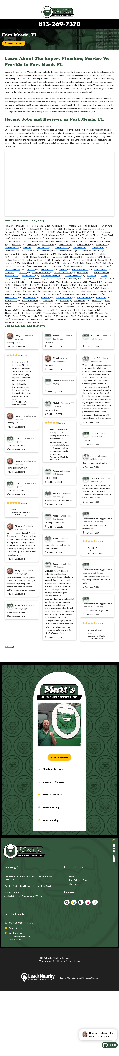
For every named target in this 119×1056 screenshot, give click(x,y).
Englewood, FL (11, 247)
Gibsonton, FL (47, 250)
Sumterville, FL (73, 306)
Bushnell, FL (47, 232)
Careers (73, 884)
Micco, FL (91, 275)
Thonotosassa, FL (12, 313)
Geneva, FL (31, 250)
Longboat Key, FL (80, 269)
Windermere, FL (38, 319)
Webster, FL (50, 316)
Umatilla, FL (84, 313)
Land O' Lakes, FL (12, 269)
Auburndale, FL (90, 225)
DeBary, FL (61, 241)
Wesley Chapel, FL (86, 316)
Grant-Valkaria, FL (66, 250)
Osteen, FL (18, 288)
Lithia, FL (63, 269)
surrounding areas (43, 876)
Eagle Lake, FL (66, 244)
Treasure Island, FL (51, 313)
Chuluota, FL (17, 235)
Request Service (17, 928)
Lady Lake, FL (11, 263)
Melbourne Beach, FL (50, 275)
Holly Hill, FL (19, 257)
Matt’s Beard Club (78, 880)
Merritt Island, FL (73, 275)
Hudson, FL (75, 257)
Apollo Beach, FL (38, 225)
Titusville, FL (31, 313)
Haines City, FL (45, 253)
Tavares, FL (49, 310)
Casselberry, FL (64, 232)
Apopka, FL (57, 225)
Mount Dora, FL (54, 278)
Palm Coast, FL (68, 288)
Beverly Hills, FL (52, 229)
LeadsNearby (92, 977)
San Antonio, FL (84, 297)
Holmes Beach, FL (38, 257)
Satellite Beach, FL (30, 300)
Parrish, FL (18, 291)
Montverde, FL (35, 278)
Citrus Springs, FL (36, 235)
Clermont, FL (74, 235)
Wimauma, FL (18, 319)
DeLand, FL (77, 241)
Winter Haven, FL (80, 319)
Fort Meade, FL (79, 247)
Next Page (9, 646)
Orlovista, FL (84, 285)
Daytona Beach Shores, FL (39, 241)
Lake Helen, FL (68, 263)
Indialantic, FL (93, 257)
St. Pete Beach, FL (13, 306)
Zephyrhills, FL (32, 322)
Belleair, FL (34, 229)
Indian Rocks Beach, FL (62, 260)
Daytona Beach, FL (13, 241)
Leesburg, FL (47, 269)
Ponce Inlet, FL (11, 294)
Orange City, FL (48, 285)
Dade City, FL (76, 238)
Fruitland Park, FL (13, 250)
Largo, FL (31, 269)
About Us (73, 876)
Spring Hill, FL (82, 303)
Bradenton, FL (70, 229)
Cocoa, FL (90, 235)
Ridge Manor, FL (94, 294)
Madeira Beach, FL (40, 272)
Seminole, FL (79, 300)
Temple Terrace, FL (68, 310)
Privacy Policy (64, 961)
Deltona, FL (94, 241)
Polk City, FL (103, 291)
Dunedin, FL (32, 244)
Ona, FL (32, 285)
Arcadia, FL (74, 225)
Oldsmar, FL (18, 285)
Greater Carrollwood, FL (91, 250)
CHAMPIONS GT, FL (85, 232)
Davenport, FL (94, 238)
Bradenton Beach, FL (92, 229)
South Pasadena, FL (62, 303)
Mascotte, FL (11, 275)
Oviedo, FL (33, 288)
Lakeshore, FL (77, 266)
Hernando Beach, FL (84, 253)
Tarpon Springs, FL (29, 310)
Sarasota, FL (10, 300)
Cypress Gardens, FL (55, 238)
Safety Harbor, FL (64, 297)
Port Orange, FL (30, 294)
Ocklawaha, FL (77, 282)
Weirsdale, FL (67, 316)
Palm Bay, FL (49, 288)
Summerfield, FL (55, 306)
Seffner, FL (64, 300)
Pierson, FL (33, 291)
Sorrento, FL (21, 303)
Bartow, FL (18, 229)
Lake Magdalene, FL (89, 263)
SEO (81, 977)
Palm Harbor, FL (87, 288)
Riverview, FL (11, 297)
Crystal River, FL (34, 238)
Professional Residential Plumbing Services (33, 886)
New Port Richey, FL (95, 278)
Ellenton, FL (101, 244)
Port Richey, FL (50, 294)
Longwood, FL (100, 269)
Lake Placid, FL (20, 266)
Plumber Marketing (68, 977)
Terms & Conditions (48, 961)
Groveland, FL (11, 253)
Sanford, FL (101, 297)
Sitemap (76, 961)
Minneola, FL (18, 278)
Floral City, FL (61, 247)
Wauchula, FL (34, 316)
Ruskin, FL (45, 297)
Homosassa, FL (58, 257)
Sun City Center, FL (94, 306)
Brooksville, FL (28, 232)
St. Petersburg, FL (34, 306)
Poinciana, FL (87, 291)
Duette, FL (16, 244)
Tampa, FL (9, 310)
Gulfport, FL (27, 253)
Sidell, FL (96, 300)
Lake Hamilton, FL (49, 263)
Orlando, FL (65, 285)
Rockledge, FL (29, 297)
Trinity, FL (69, 313)
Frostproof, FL (98, 247)
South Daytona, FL (40, 303)
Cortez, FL (16, 238)
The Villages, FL (89, 310)
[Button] (13, 43)
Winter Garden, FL (58, 319)
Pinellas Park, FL (50, 291)
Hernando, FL (64, 253)
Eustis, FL (27, 247)
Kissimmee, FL (101, 260)
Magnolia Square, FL (63, 272)
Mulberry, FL (73, 278)
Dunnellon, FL (48, 244)
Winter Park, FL (102, 319)
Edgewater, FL (83, 244)
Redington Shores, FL (72, 294)
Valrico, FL (17, 316)
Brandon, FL (10, 232)
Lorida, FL (9, 272)
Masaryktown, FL (101, 272)
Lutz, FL (22, 272)
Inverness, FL (83, 260)
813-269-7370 (59, 24)
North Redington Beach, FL (39, 282)
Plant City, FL (68, 291)
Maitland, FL (82, 272)
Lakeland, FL (58, 266)
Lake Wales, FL (39, 266)
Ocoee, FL (93, 282)
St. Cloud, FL (100, 303)
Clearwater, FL (55, 235)
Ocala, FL (60, 282)
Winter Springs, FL (13, 322)
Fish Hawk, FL (43, 247)
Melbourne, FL (28, 275)
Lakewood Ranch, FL (98, 266)
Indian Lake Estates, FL (37, 260)
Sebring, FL (48, 300)
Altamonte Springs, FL (14, 225)
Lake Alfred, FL (28, 263)
